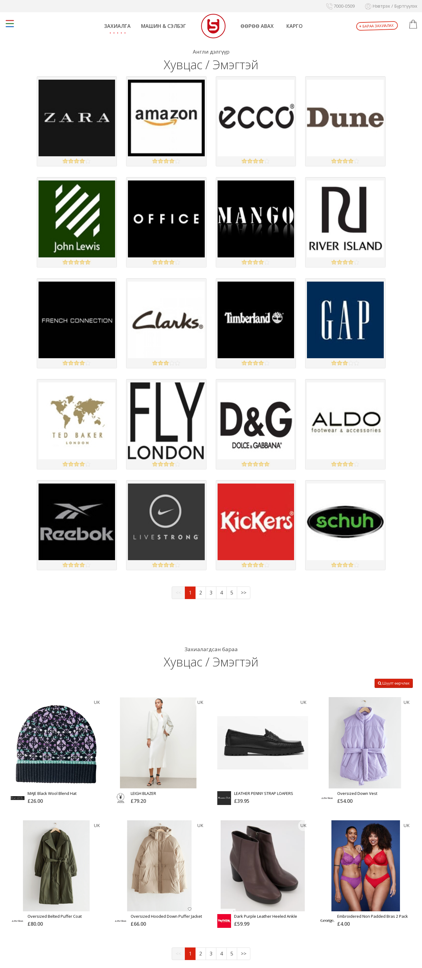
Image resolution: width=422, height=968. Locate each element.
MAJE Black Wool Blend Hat (52, 793)
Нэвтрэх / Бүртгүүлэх (391, 6)
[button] (413, 24)
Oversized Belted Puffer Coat (55, 916)
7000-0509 (340, 6)
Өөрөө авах (257, 26)
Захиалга (117, 26)
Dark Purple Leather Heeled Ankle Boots (265, 918)
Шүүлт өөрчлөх (393, 683)
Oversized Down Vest (357, 793)
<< (178, 592)
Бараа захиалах (376, 26)
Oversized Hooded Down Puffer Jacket (166, 916)
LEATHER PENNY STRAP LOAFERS (263, 793)
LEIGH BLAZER (143, 793)
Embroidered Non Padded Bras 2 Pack (372, 916)
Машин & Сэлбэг (163, 26)
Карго (294, 26)
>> (243, 592)
